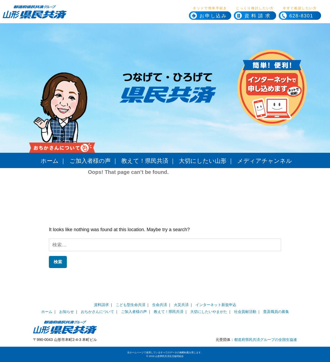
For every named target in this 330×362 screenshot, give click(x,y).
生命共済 (159, 305)
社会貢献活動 (245, 311)
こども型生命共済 (130, 305)
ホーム (50, 161)
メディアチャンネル (264, 161)
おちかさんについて (97, 311)
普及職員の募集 (276, 311)
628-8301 (296, 15)
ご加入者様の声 (90, 161)
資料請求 (258, 15)
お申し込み (213, 15)
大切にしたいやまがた (208, 311)
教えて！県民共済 (144, 161)
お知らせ (66, 311)
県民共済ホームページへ (68, 15)
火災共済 (181, 305)
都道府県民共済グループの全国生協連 (265, 339)
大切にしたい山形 (202, 161)
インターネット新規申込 (216, 305)
